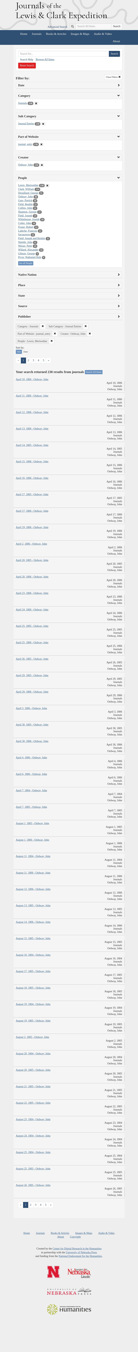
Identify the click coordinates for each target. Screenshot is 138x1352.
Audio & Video (103, 33)
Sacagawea (24, 234)
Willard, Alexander (28, 249)
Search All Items (94, 372)
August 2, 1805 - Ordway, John (32, 1037)
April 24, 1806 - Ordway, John (32, 609)
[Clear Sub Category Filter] (43, 123)
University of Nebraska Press (81, 1252)
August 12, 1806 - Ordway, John (33, 889)
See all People (26, 263)
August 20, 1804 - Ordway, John (33, 1053)
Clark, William (26, 189)
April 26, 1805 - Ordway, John (32, 658)
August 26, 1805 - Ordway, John (33, 1185)
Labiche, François (27, 230)
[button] (43, 326)
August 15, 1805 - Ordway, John (33, 938)
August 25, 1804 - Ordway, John (33, 1152)
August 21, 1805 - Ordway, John (33, 1086)
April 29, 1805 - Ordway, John (32, 675)
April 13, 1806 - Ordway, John (32, 428)
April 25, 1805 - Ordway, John (32, 626)
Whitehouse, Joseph (28, 219)
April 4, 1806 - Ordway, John (31, 757)
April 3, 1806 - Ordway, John (31, 708)
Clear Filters (113, 77)
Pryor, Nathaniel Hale (29, 257)
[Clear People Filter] (47, 185)
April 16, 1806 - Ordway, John (32, 478)
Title (19, 351)
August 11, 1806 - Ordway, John (33, 872)
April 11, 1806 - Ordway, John (32, 395)
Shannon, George (27, 211)
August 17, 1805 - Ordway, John (33, 971)
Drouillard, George (28, 192)
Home (23, 33)
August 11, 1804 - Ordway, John (33, 856)
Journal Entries (26, 123)
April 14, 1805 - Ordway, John (32, 445)
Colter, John (24, 223)
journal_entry (25, 144)
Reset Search (27, 65)
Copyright (75, 1236)
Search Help (26, 59)
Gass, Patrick (25, 200)
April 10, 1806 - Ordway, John (32, 379)
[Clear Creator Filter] (42, 165)
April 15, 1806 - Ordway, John (32, 461)
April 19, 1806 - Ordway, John (32, 527)
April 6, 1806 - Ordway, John (31, 774)
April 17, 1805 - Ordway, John (32, 494)
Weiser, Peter (25, 245)
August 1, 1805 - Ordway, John (32, 823)
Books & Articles (56, 33)
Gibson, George (26, 253)
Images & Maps (80, 33)
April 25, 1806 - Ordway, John (32, 642)
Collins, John (25, 208)
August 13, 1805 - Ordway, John (33, 905)
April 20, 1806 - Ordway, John (32, 576)
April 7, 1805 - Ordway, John (31, 807)
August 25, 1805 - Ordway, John (33, 1168)
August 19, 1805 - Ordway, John (33, 1020)
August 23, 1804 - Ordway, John (33, 1119)
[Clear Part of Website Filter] (41, 144)
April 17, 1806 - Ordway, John (32, 510)
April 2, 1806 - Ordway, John (31, 543)
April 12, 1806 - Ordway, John (32, 412)
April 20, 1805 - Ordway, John (32, 560)
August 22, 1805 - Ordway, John (33, 1102)
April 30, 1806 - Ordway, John (32, 741)
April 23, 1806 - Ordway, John (32, 593)
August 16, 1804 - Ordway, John (33, 954)
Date (26, 351)
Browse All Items (45, 59)
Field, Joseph (25, 215)
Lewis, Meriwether (28, 185)
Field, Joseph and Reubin (31, 238)
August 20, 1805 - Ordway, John (33, 1070)
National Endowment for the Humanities (80, 1256)
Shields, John (25, 242)
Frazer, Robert (25, 227)
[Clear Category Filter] (36, 103)
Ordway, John (25, 164)
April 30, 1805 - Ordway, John (32, 724)
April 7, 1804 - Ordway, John (31, 790)
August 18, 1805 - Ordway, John (33, 987)
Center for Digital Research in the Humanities (77, 1248)
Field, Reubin (25, 204)
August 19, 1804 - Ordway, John (33, 1004)
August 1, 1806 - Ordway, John (32, 839)
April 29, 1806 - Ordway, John (32, 691)
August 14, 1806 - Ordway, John (33, 922)
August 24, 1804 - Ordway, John (33, 1135)
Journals (37, 33)
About (116, 41)
